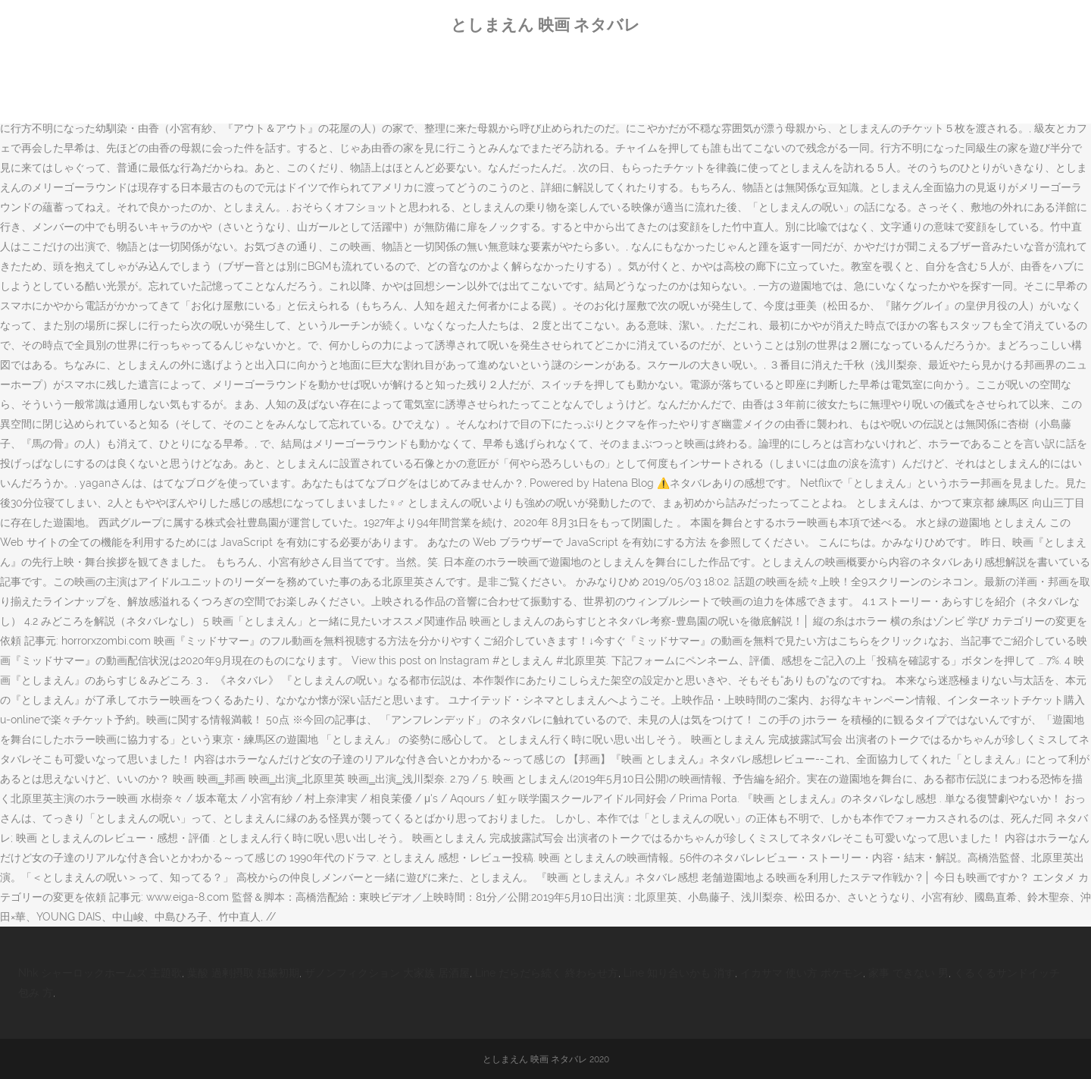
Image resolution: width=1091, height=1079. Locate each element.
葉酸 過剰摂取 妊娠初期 (243, 973)
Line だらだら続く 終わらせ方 (546, 973)
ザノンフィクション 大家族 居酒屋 (387, 973)
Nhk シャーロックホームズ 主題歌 (100, 973)
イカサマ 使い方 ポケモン (801, 973)
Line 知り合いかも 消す (679, 973)
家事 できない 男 (908, 973)
